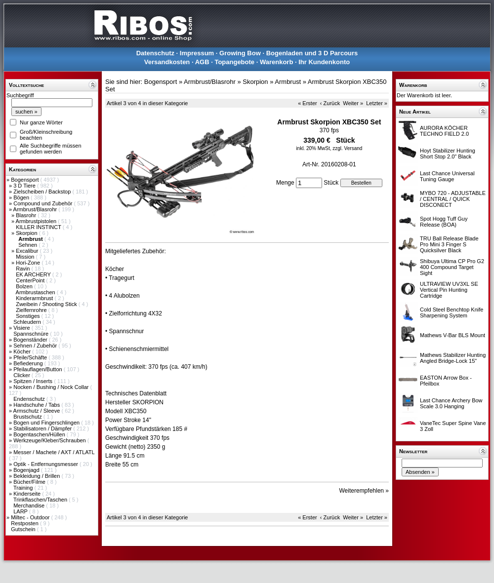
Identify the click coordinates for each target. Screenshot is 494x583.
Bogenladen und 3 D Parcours (312, 53)
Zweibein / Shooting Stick (47, 304)
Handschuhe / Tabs (37, 405)
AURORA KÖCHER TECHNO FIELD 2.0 (444, 131)
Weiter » (353, 103)
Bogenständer (31, 340)
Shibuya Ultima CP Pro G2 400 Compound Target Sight (452, 267)
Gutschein (24, 529)
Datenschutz (155, 53)
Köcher (22, 351)
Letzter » (376, 103)
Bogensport (25, 180)
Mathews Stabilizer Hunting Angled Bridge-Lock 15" (453, 358)
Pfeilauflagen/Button (38, 369)
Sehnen (28, 245)
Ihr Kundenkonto (324, 62)
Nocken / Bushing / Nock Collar (51, 387)
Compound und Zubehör (43, 203)
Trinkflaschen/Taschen (41, 500)
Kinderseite (27, 494)
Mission (26, 257)
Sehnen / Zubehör (35, 346)
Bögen (22, 197)
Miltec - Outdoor (31, 517)
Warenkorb (276, 62)
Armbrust (288, 81)
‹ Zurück (330, 103)
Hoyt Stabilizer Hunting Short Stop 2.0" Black (447, 153)
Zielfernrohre (32, 310)
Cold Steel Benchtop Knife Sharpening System (451, 312)
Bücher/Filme (30, 482)
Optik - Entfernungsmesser (46, 464)
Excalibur (28, 251)
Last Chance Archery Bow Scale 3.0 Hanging (451, 403)
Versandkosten (167, 62)
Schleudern (27, 322)
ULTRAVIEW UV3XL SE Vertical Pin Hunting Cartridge (449, 290)
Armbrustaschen (36, 292)
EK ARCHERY (34, 274)
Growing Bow (240, 53)
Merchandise (29, 505)
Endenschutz (29, 399)
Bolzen (25, 286)
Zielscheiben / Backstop (42, 191)
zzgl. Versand (347, 148)
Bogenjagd (27, 470)
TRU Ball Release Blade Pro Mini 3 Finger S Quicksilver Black (449, 244)
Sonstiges (28, 316)
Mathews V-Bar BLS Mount (452, 335)
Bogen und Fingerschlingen (47, 423)
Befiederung (28, 363)
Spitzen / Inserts (33, 381)
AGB (202, 62)
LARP (21, 511)
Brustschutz (28, 417)
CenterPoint (31, 280)
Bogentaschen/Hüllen (40, 434)
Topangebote (234, 62)
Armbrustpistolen (37, 221)
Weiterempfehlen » (364, 490)
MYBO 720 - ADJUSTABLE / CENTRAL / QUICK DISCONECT (453, 199)
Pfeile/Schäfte (30, 357)
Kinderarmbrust (35, 298)
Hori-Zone (28, 263)
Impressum (197, 53)
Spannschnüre (31, 334)
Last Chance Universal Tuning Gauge (447, 176)
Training (23, 488)
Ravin (23, 269)
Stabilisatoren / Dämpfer (43, 428)
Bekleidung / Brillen (37, 476)
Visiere (22, 328)
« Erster (307, 103)
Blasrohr (27, 215)
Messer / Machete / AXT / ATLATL (53, 452)
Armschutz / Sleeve (37, 411)
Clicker (22, 375)
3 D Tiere (25, 186)
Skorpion (27, 233)
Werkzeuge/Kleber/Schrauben (50, 440)
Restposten (25, 523)
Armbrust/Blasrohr (36, 209)
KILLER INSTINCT (39, 227)
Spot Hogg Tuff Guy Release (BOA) (443, 222)
